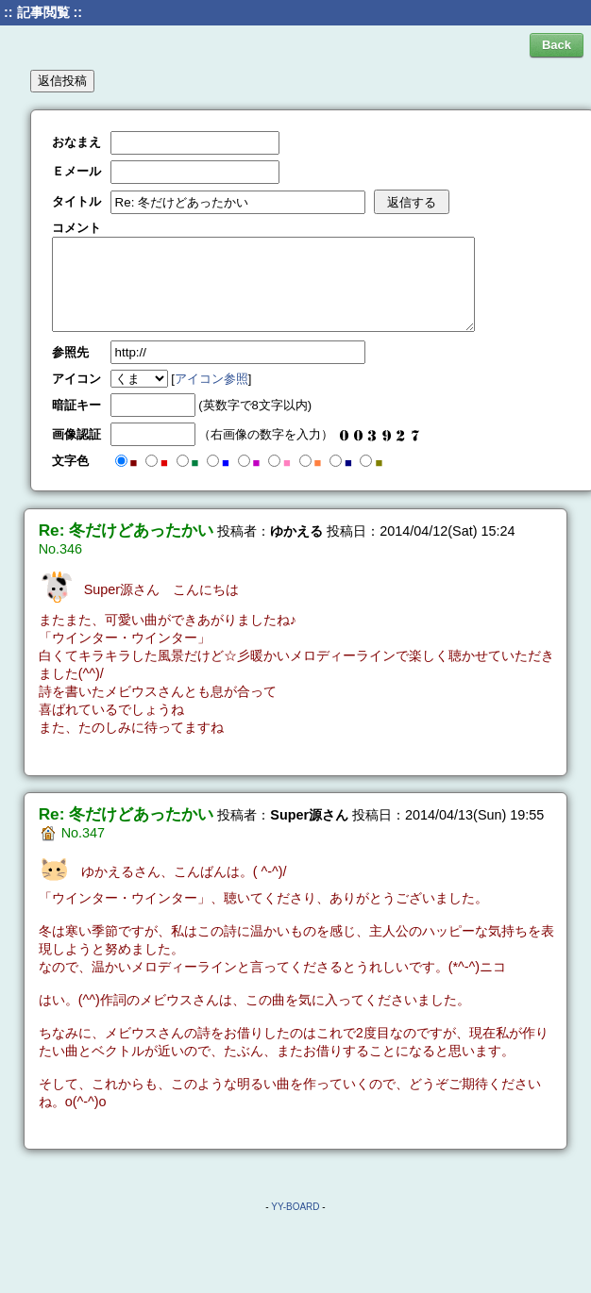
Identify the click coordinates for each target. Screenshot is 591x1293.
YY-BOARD (295, 1207)
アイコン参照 (211, 379)
